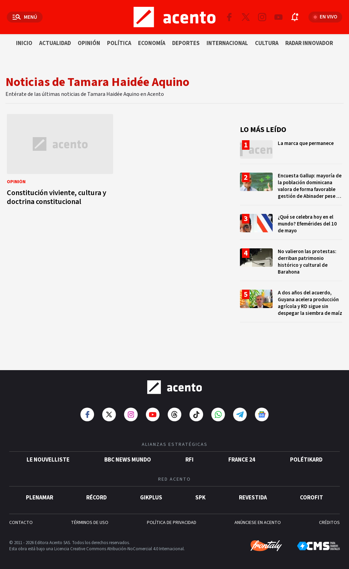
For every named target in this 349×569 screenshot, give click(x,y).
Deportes (186, 43)
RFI (189, 456)
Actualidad (55, 43)
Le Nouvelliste (48, 456)
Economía (151, 43)
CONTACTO (21, 519)
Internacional (227, 43)
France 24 (241, 456)
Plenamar (39, 494)
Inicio (24, 43)
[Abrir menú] (25, 17)
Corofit (311, 494)
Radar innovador (309, 43)
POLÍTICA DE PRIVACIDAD (171, 519)
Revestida (253, 494)
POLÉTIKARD (306, 456)
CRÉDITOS (329, 519)
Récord (96, 494)
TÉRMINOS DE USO (89, 519)
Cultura (266, 43)
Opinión (89, 43)
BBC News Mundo (127, 456)
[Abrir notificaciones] (295, 17)
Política (119, 43)
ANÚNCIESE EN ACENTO (257, 519)
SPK (200, 494)
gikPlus (151, 494)
